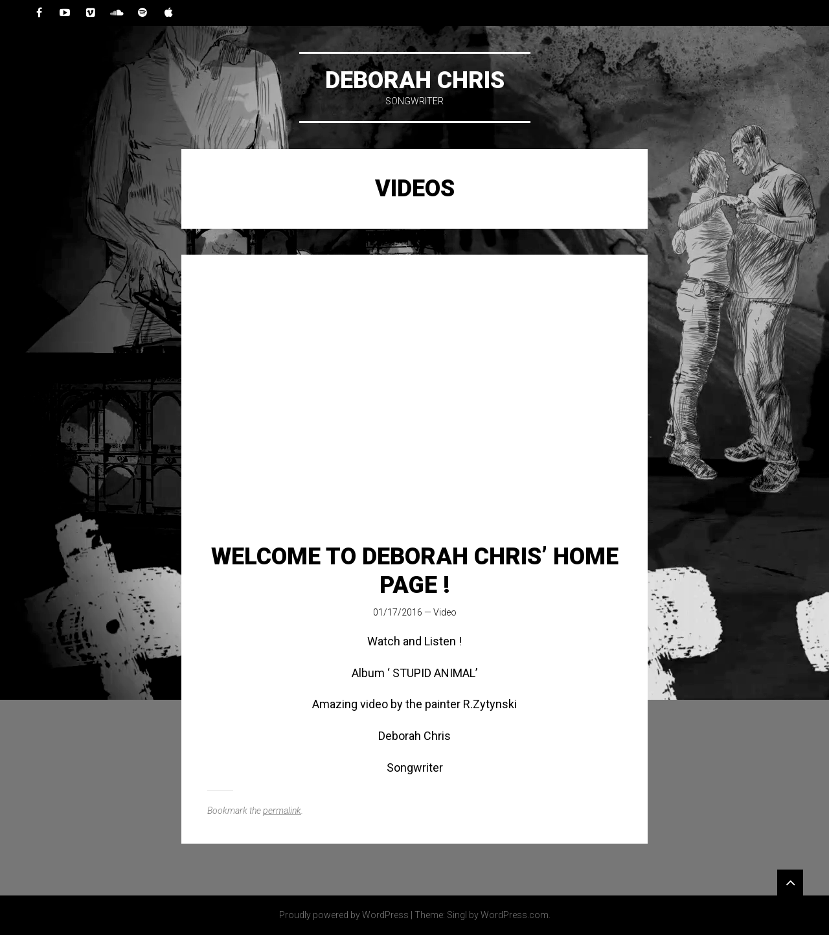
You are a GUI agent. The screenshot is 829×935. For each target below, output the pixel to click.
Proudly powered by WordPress (344, 915)
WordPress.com (515, 915)
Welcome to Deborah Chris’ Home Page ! (415, 570)
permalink (282, 810)
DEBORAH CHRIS (415, 80)
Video (445, 612)
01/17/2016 (397, 612)
